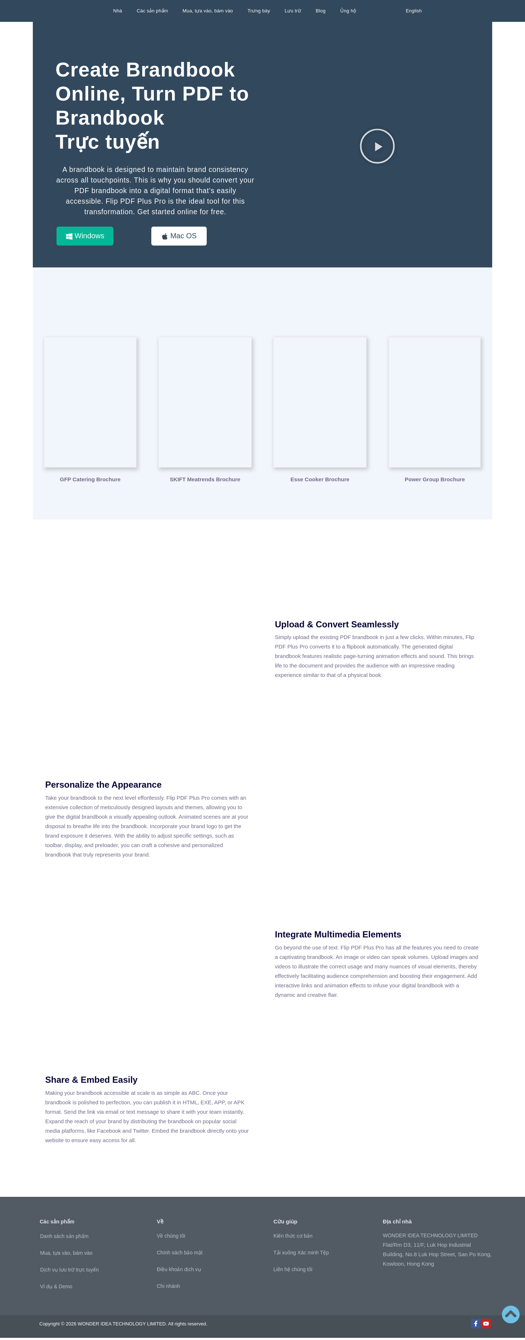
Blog (321, 10)
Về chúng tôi (171, 1238)
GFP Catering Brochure (90, 481)
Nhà (117, 10)
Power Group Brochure (435, 481)
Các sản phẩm (152, 10)
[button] (377, 147)
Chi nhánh (168, 1288)
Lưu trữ (293, 10)
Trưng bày (259, 10)
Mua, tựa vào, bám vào (208, 10)
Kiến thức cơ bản (292, 1238)
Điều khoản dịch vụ (179, 1271)
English (414, 10)
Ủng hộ (348, 10)
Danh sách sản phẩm (64, 1238)
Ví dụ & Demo (56, 1288)
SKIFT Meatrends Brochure (205, 481)
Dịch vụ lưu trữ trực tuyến (69, 1271)
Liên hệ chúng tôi (292, 1271)
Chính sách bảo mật (180, 1255)
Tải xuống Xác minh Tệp (301, 1255)
